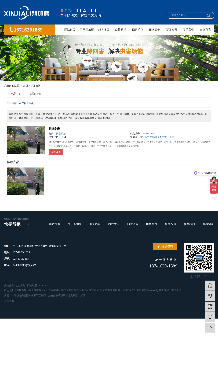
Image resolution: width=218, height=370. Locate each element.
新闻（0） (36, 93)
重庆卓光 (176, 290)
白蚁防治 (120, 29)
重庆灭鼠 (169, 137)
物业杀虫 (54, 128)
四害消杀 (137, 29)
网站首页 (69, 29)
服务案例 (154, 29)
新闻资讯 (171, 29)
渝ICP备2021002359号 (134, 290)
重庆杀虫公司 (81, 290)
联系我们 (188, 29)
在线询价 (56, 152)
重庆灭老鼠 (67, 290)
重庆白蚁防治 (96, 290)
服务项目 (103, 29)
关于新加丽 (87, 29)
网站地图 (32, 285)
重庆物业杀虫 (157, 137)
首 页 (25, 85)
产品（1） (16, 93)
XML (47, 285)
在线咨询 (167, 246)
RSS (41, 285)
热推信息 (9, 285)
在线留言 (205, 29)
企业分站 (21, 285)
